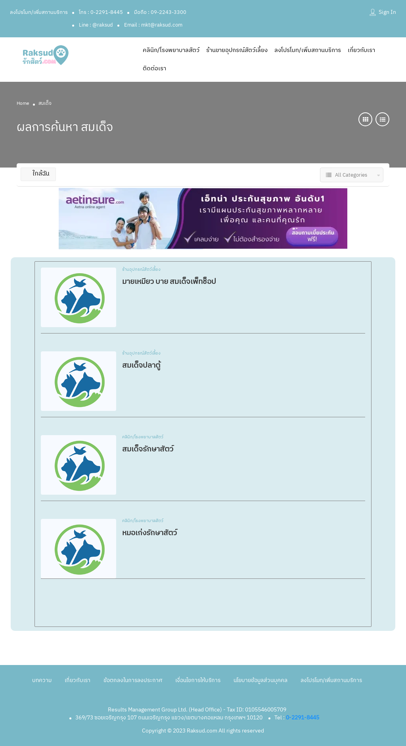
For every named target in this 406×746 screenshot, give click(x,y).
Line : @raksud (96, 25)
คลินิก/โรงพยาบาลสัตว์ (171, 50)
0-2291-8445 (302, 717)
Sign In (387, 12)
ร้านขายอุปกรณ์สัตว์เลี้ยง (237, 50)
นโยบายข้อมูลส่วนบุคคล (260, 680)
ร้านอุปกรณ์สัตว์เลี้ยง (141, 270)
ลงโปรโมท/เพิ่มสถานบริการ (39, 12)
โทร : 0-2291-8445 (101, 12)
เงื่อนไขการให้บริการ (197, 680)
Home (23, 103)
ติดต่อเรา (154, 68)
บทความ (42, 680)
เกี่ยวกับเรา (361, 50)
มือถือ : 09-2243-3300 (160, 12)
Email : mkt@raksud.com (153, 25)
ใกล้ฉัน (38, 173)
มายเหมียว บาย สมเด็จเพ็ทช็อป (169, 282)
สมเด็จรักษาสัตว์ (147, 449)
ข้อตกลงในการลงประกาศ (132, 680)
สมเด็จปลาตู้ (141, 365)
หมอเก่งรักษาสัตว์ (149, 533)
